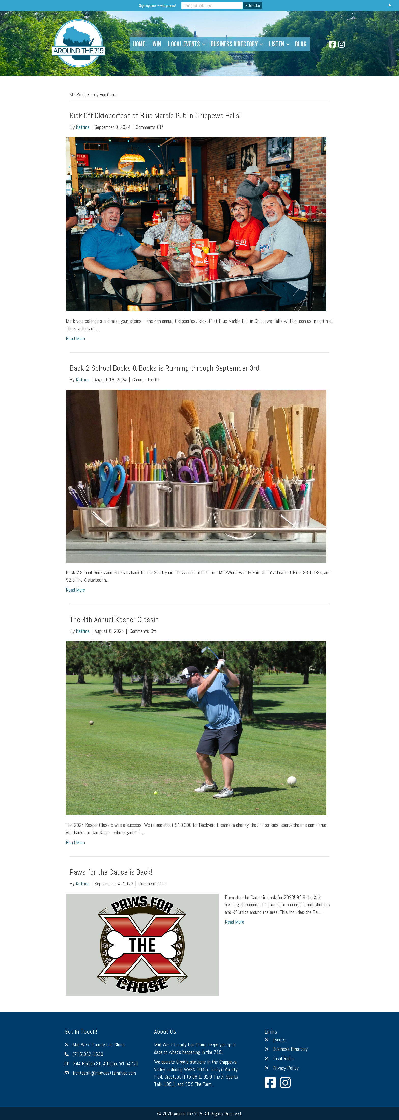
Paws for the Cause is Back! (111, 872)
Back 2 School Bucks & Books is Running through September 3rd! (165, 368)
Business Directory (234, 44)
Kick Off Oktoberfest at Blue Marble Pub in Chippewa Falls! (155, 115)
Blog (301, 44)
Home (139, 44)
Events (279, 1039)
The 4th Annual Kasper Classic (114, 619)
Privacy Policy (286, 1068)
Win (157, 44)
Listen (276, 44)
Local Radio (283, 1058)
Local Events (184, 44)
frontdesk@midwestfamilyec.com (104, 1073)
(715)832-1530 (88, 1054)
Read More (75, 338)
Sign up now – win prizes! (157, 5)
